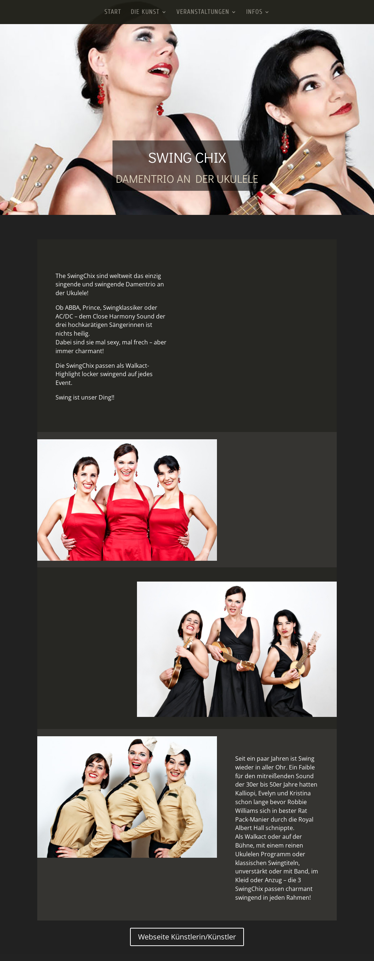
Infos (254, 12)
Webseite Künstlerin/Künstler (187, 937)
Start (112, 12)
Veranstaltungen (202, 12)
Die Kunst (145, 12)
